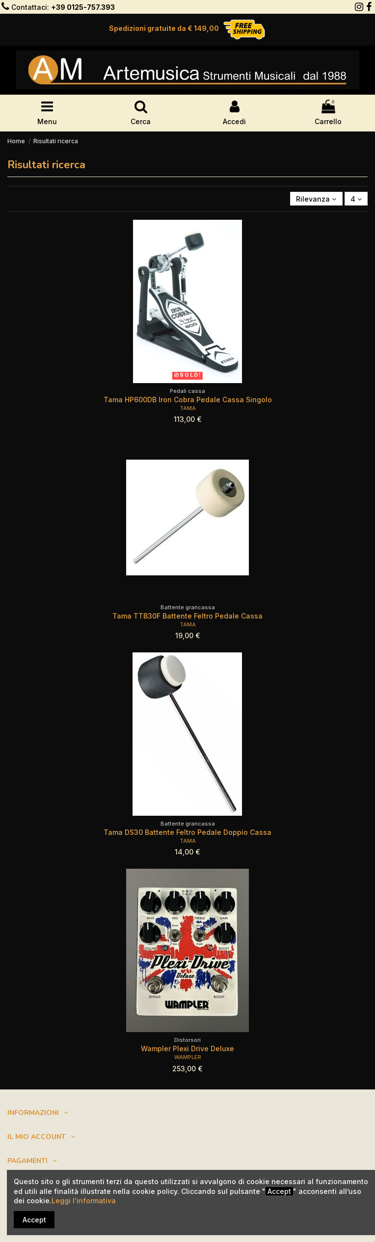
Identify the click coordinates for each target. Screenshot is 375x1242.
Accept (34, 1220)
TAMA (188, 408)
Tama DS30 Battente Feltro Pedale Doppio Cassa (187, 832)
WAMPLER (187, 1057)
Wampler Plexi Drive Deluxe (187, 1048)
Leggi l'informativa (84, 1200)
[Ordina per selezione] (316, 199)
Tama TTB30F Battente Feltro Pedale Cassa (187, 616)
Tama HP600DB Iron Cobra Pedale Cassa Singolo (188, 399)
